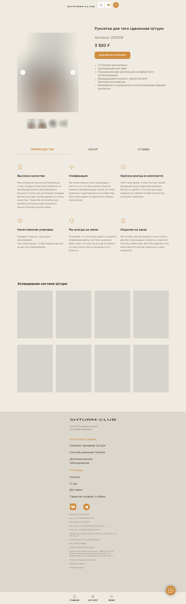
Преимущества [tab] (42, 149)
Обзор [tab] (93, 149)
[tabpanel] (93, 218)
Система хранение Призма (87, 452)
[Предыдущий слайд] (22, 72)
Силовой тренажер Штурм (87, 446)
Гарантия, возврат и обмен (88, 497)
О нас (73, 484)
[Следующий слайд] (72, 72)
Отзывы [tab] (143, 149)
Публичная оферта (77, 564)
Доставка (75, 490)
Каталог (75, 477)
